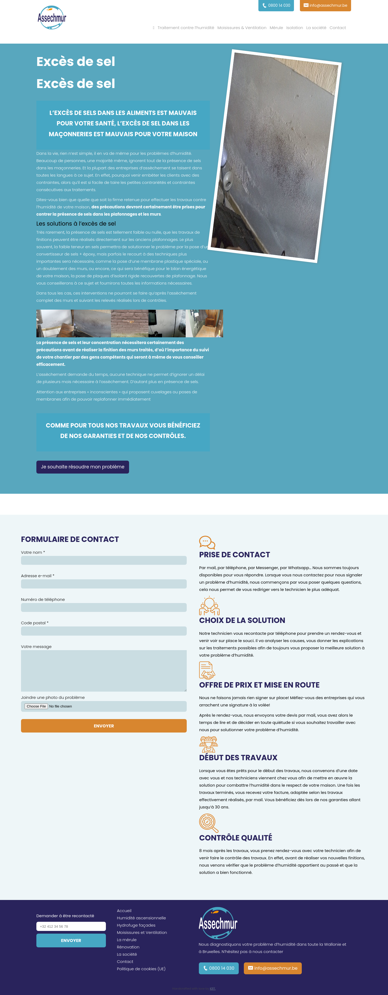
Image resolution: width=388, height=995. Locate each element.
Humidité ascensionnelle (141, 918)
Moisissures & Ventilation (241, 27)
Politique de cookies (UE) (141, 969)
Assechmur (52, 18)
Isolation (294, 27)
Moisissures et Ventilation (142, 932)
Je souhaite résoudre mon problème (82, 467)
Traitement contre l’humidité (186, 27)
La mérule (127, 940)
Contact (338, 27)
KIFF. (213, 988)
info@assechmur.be (275, 968)
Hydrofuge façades (136, 925)
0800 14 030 (221, 968)
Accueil (124, 910)
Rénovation (128, 947)
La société (316, 27)
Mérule (276, 27)
